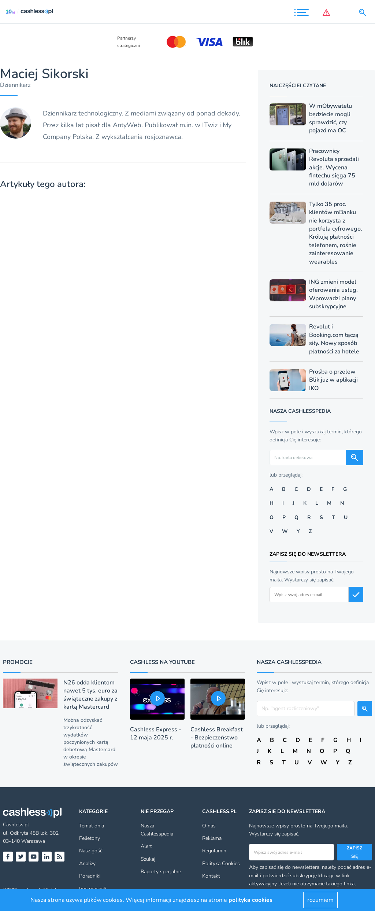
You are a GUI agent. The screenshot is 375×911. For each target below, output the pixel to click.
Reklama (212, 838)
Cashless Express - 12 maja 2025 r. (155, 734)
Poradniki (89, 876)
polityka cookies (250, 900)
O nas (209, 825)
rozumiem (320, 900)
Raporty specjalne (161, 871)
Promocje (18, 662)
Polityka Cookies (221, 863)
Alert (146, 846)
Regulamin (214, 850)
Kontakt (211, 876)
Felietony (89, 838)
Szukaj (148, 859)
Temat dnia (91, 825)
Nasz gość (90, 850)
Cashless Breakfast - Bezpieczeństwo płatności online (216, 738)
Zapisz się (354, 852)
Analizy (87, 863)
